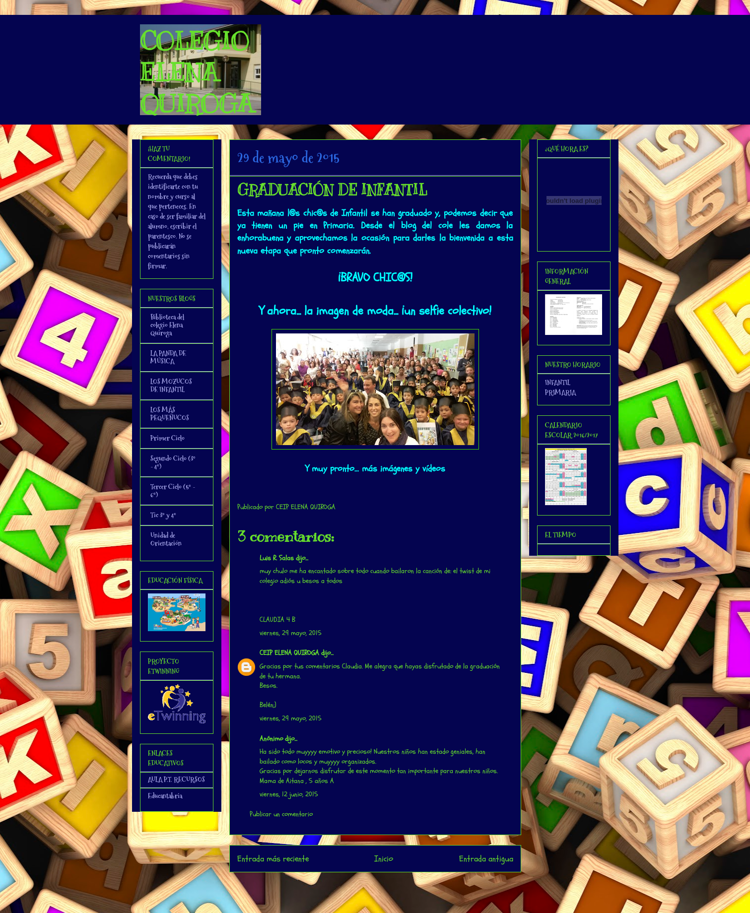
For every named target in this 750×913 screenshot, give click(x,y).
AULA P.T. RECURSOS (176, 779)
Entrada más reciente (273, 858)
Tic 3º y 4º (163, 515)
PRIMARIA (560, 392)
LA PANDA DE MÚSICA (168, 357)
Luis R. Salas (277, 558)
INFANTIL (557, 383)
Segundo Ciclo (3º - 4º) (173, 462)
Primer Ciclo (167, 438)
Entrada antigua (486, 858)
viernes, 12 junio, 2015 (289, 794)
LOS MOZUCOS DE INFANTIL (171, 385)
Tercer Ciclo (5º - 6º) (172, 491)
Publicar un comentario (281, 814)
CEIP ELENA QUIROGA (289, 652)
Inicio (383, 858)
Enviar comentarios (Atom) (395, 885)
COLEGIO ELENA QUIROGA (196, 72)
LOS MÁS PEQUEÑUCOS (169, 414)
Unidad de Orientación (166, 539)
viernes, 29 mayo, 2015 (291, 633)
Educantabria (165, 796)
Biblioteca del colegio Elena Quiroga (167, 325)
